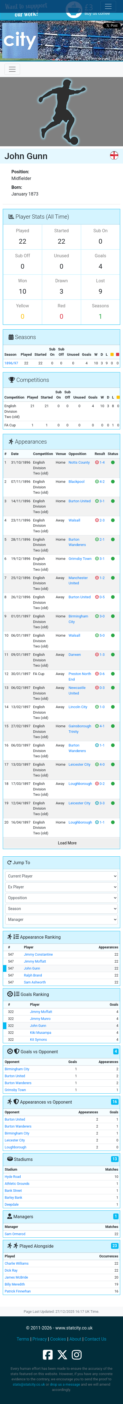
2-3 (100, 520)
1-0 (100, 707)
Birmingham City (17, 1069)
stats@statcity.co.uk (29, 1384)
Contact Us (96, 1339)
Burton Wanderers (18, 1083)
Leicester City (79, 764)
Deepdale (12, 1205)
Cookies (58, 1339)
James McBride (16, 1277)
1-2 (100, 578)
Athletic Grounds (17, 1184)
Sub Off (22, 255)
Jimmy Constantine (38, 954)
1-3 (100, 654)
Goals (100, 255)
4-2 (100, 481)
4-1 (100, 726)
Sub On (100, 230)
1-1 (100, 745)
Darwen (75, 654)
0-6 (100, 674)
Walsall (74, 520)
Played (22, 230)
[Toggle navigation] (12, 69)
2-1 (100, 539)
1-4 (100, 462)
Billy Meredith (15, 1284)
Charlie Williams (17, 1263)
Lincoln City (78, 707)
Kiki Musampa (40, 1033)
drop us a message (65, 1384)
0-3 (100, 688)
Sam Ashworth (35, 982)
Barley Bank (13, 1198)
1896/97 (11, 363)
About (75, 1339)
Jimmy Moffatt (35, 961)
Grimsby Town (80, 559)
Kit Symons (38, 1040)
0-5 (100, 597)
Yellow (22, 305)
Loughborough (80, 784)
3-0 (100, 616)
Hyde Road (13, 1177)
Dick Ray (11, 1270)
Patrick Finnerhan (18, 1291)
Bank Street (13, 1191)
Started (61, 230)
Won (22, 280)
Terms (23, 1339)
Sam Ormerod (15, 1234)
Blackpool (77, 481)
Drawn (61, 280)
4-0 (100, 764)
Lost (100, 280)
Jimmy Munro (40, 1019)
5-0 (100, 635)
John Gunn (32, 968)
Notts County (79, 462)
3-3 (100, 803)
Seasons (100, 305)
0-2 (100, 784)
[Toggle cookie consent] (108, 6)
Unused (61, 255)
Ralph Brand (33, 975)
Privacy (40, 1339)
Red (61, 305)
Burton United (80, 501)
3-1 (100, 501)
